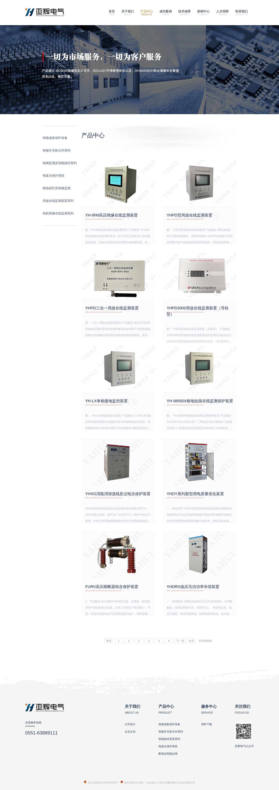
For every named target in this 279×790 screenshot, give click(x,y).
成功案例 (165, 13)
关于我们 (127, 13)
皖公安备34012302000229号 (103, 782)
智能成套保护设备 (55, 138)
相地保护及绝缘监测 (57, 188)
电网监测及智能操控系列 (60, 163)
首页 (112, 13)
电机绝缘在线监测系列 (58, 213)
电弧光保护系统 (53, 175)
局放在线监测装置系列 (58, 200)
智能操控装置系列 (169, 738)
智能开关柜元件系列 (57, 150)
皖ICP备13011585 (134, 782)
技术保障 (184, 13)
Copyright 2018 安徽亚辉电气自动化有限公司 (170, 782)
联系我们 (241, 13)
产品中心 (146, 13)
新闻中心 (203, 13)
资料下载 (206, 724)
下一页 (180, 640)
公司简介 (130, 724)
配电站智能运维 (167, 753)
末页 (191, 640)
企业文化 (130, 731)
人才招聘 (222, 13)
